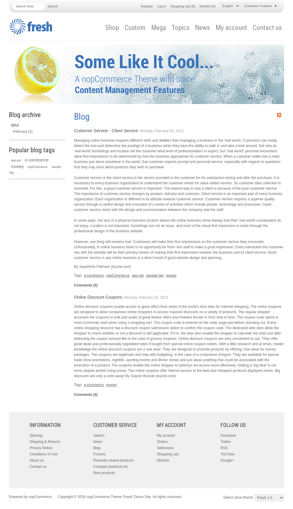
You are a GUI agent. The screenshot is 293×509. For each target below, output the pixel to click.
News (202, 28)
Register (147, 6)
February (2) (23, 131)
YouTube (227, 454)
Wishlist (163, 460)
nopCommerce (38, 167)
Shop (112, 28)
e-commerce (37, 160)
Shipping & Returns (45, 442)
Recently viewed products (113, 460)
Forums (99, 454)
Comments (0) (86, 285)
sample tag (154, 275)
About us (37, 460)
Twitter (225, 442)
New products (104, 473)
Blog (96, 448)
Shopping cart (168, 454)
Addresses (165, 448)
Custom (135, 28)
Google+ (227, 460)
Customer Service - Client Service (106, 130)
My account (231, 28)
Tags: (78, 275)
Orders (162, 442)
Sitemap (36, 435)
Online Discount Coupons (98, 297)
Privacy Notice (41, 448)
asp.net (16, 160)
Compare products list (110, 467)
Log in (161, 6)
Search (98, 435)
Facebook (228, 435)
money (17, 166)
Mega (158, 28)
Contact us (267, 28)
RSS (279, 115)
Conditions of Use (44, 454)
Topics (180, 28)
